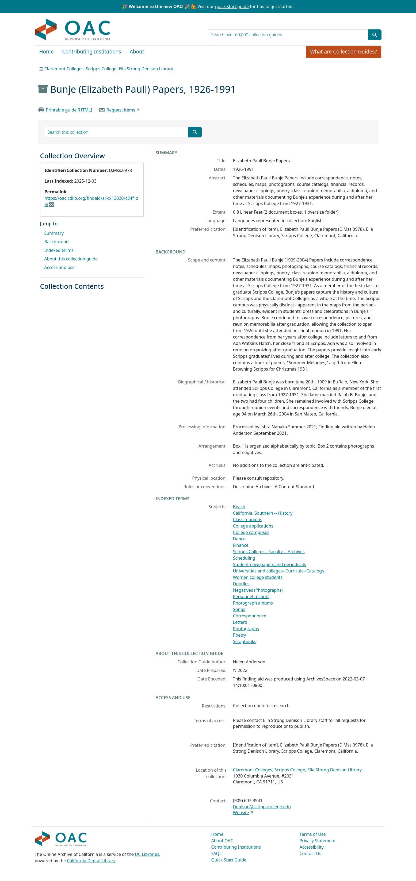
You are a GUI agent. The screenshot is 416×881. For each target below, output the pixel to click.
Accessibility (312, 847)
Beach (239, 507)
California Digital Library (91, 861)
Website (241, 812)
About (137, 51)
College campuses (251, 532)
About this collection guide (71, 259)
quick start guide (232, 6)
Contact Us (310, 853)
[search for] (288, 34)
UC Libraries (147, 854)
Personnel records (251, 596)
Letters (240, 622)
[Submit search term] (374, 34)
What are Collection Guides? (343, 51)
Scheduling (244, 558)
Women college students (258, 577)
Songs (239, 609)
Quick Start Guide (229, 860)
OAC (73, 29)
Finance (241, 545)
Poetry (239, 635)
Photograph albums (253, 603)
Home (46, 51)
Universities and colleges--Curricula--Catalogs (278, 571)
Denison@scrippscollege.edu (262, 807)
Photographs (246, 629)
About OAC (222, 841)
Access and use (59, 267)
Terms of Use (313, 834)
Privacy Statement (318, 841)
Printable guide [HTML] (69, 110)
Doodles (241, 584)
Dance (239, 539)
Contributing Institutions (91, 51)
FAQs (216, 853)
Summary (54, 233)
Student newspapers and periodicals (269, 564)
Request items (120, 110)
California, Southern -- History (263, 513)
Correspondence (249, 616)
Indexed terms (59, 250)
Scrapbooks (244, 641)
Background (56, 242)
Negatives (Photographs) (258, 590)
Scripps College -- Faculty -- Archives (269, 552)
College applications (253, 526)
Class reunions (247, 519)
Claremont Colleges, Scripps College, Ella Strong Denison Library (108, 69)
